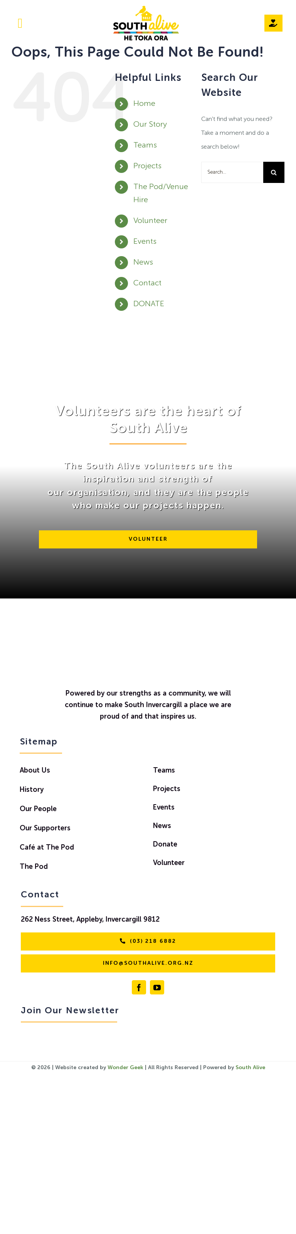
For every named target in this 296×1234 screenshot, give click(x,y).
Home (144, 104)
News (143, 263)
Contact (147, 283)
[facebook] (139, 987)
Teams (145, 145)
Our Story (150, 125)
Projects (147, 166)
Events (144, 242)
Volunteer (150, 221)
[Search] (273, 172)
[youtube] (157, 987)
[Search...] (232, 172)
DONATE (148, 304)
